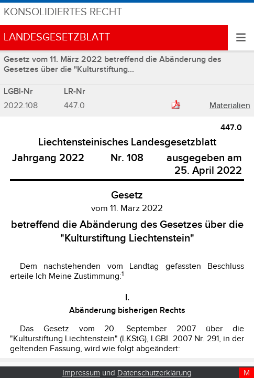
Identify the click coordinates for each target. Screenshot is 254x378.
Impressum (81, 373)
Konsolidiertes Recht (63, 12)
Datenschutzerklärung (154, 373)
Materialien (229, 106)
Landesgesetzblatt (57, 38)
